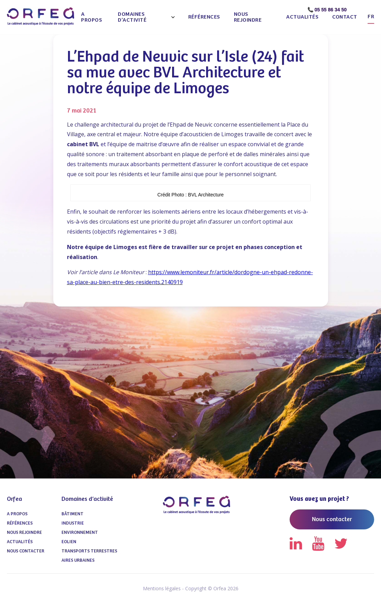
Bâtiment (72, 514)
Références (204, 17)
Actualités (302, 17)
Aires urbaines (77, 560)
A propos (91, 17)
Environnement (79, 532)
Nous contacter (25, 551)
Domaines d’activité (132, 17)
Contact (344, 17)
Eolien (68, 542)
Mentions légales (162, 588)
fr (371, 17)
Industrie (72, 523)
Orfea (14, 499)
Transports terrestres (89, 551)
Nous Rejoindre (248, 17)
